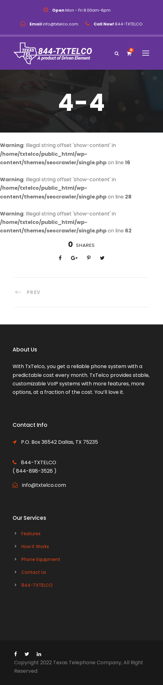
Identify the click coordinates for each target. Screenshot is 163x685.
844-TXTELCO (37, 585)
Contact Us (33, 572)
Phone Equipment (40, 559)
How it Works (35, 546)
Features (31, 533)
